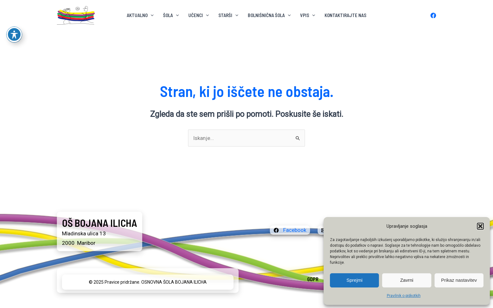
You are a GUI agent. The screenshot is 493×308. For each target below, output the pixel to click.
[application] (151, 15)
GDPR (313, 279)
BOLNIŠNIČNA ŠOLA (269, 15)
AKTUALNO (140, 15)
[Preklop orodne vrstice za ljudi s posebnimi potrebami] (14, 17)
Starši (228, 15)
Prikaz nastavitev (459, 280)
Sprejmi (354, 280)
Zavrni (406, 280)
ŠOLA (171, 15)
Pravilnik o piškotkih (404, 295)
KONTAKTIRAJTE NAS (345, 15)
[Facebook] (433, 15)
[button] (480, 226)
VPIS (307, 15)
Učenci (198, 15)
